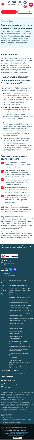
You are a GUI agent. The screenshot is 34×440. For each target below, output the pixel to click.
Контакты (4, 290)
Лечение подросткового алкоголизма (20, 297)
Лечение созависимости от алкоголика (20, 300)
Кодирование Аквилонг (16, 315)
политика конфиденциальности (18, 433)
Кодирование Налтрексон (16, 326)
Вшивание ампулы (14, 338)
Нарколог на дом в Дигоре (16, 367)
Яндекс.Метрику (23, 427)
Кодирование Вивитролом (16, 336)
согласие (13, 432)
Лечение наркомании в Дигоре (18, 341)
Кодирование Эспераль (16, 323)
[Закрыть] (32, 426)
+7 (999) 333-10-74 (11, 371)
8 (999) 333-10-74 (14, 2)
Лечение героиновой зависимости (19, 344)
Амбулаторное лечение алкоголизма (20, 283)
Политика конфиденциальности (10, 422)
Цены (2, 285)
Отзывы (3, 280)
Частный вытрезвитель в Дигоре (18, 285)
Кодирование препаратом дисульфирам (21, 318)
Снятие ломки (13, 357)
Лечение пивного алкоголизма (18, 295)
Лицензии (4, 283)
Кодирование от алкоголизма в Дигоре (20, 310)
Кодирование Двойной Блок (17, 320)
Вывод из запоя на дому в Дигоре (19, 308)
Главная (3, 21)
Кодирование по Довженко (17, 328)
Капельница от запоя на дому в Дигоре (20, 288)
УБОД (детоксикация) (15, 360)
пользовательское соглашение (16, 435)
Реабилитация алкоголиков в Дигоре (20, 305)
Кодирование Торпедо (15, 331)
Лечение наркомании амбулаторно (19, 346)
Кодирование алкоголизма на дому (19, 313)
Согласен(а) (17, 437)
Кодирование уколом (15, 333)
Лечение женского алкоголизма (18, 302)
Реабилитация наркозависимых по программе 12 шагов (19, 349)
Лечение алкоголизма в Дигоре (18, 280)
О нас (2, 288)
